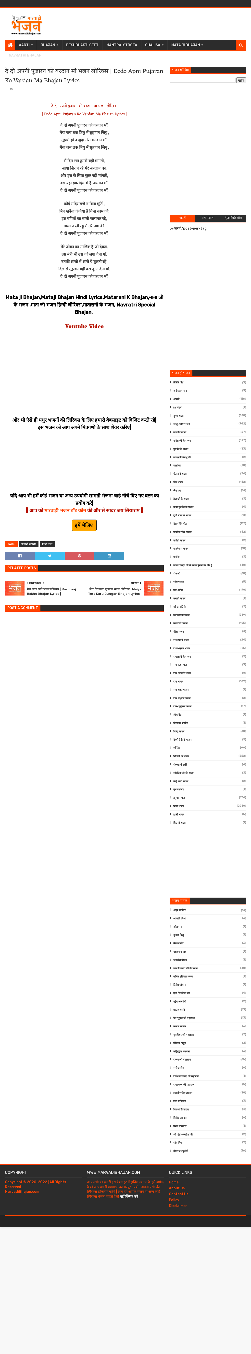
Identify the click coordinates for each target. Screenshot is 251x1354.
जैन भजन (178, 482)
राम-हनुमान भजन (182, 706)
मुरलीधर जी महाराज (183, 1034)
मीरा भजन (178, 631)
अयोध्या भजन (180, 391)
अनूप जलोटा (179, 910)
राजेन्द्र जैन (178, 1068)
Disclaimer (178, 1206)
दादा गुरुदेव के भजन (183, 507)
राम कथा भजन (180, 665)
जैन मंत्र (177, 490)
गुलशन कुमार (179, 951)
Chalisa (152, 45)
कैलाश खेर (178, 943)
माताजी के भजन (28, 544)
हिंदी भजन (178, 806)
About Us (177, 1188)
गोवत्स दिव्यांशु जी (182, 457)
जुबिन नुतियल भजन (183, 976)
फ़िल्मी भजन (179, 823)
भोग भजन (178, 582)
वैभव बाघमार (180, 1126)
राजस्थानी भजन (181, 640)
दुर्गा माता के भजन (182, 515)
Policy (174, 1200)
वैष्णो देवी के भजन (182, 740)
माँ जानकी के (179, 607)
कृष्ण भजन (178, 416)
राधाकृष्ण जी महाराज (183, 1084)
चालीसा (177, 465)
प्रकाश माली (179, 1010)
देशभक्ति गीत (180, 523)
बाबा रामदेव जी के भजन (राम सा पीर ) (192, 565)
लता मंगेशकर (179, 1101)
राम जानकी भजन (182, 673)
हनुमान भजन (179, 798)
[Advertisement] (157, 24)
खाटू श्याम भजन (181, 424)
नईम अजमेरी (179, 1001)
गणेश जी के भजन (182, 440)
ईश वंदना (177, 407)
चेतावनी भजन (180, 474)
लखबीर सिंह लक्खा (182, 1093)
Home (173, 1182)
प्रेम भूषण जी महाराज (184, 1018)
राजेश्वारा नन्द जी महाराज (186, 1076)
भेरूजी (176, 573)
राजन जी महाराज (182, 1059)
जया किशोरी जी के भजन (185, 968)
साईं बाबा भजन (180, 781)
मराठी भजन (179, 598)
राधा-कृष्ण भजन (181, 648)
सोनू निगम (178, 1142)
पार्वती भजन (179, 540)
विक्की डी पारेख (181, 1109)
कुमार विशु (178, 935)
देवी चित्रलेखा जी (181, 993)
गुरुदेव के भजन (180, 449)
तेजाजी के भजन (181, 499)
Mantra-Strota (121, 45)
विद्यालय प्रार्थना (180, 723)
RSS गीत (178, 382)
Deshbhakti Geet (82, 45)
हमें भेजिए (84, 525)
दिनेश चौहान (179, 985)
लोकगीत (177, 714)
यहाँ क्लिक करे (129, 1196)
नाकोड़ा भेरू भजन (182, 532)
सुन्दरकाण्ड (178, 789)
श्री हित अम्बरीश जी (183, 1134)
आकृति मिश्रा (179, 918)
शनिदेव (176, 748)
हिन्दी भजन (47, 544)
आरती (176, 399)
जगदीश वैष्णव (180, 960)
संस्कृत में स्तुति (180, 764)
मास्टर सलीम (179, 1026)
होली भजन (178, 814)
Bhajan (48, 45)
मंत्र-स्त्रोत (178, 590)
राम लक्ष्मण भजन (181, 698)
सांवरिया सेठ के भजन (183, 773)
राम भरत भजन (180, 690)
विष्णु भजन (178, 731)
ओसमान (177, 927)
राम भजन (178, 681)
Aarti (24, 45)
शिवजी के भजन (181, 756)
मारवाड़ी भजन (180, 623)
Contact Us (178, 1194)
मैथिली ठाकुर (179, 1043)
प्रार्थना (176, 557)
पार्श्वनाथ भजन (180, 548)
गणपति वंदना (179, 432)
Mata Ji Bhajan (185, 45)
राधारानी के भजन (182, 656)
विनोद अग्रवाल (180, 1118)
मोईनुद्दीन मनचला (181, 1051)
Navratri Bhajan (25, 55)
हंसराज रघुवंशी (180, 1151)
